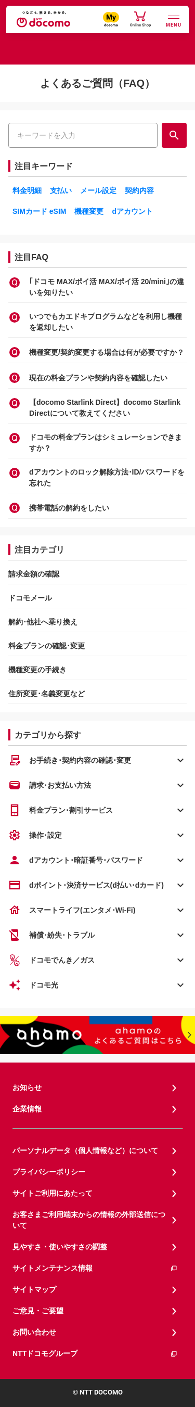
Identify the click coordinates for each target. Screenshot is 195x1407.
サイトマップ (34, 1289)
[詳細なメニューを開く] (174, 20)
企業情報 (27, 1109)
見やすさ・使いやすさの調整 (59, 1247)
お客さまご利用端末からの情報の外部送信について (88, 1220)
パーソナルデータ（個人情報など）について (85, 1150)
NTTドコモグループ (95, 1353)
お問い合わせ (34, 1332)
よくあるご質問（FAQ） (97, 83)
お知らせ (27, 1087)
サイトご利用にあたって (52, 1193)
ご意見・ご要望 (37, 1311)
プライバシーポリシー (48, 1172)
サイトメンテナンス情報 (95, 1268)
